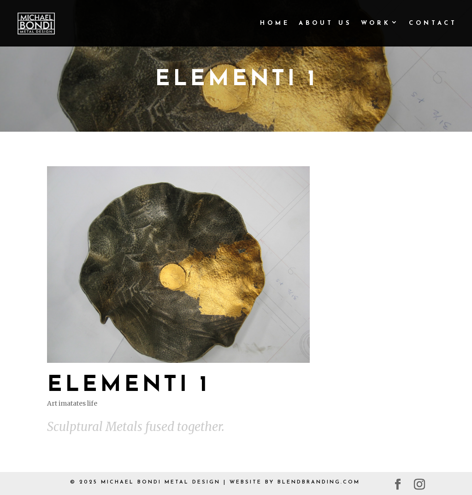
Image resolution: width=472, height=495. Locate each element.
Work (376, 23)
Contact (433, 23)
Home (275, 23)
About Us (325, 23)
